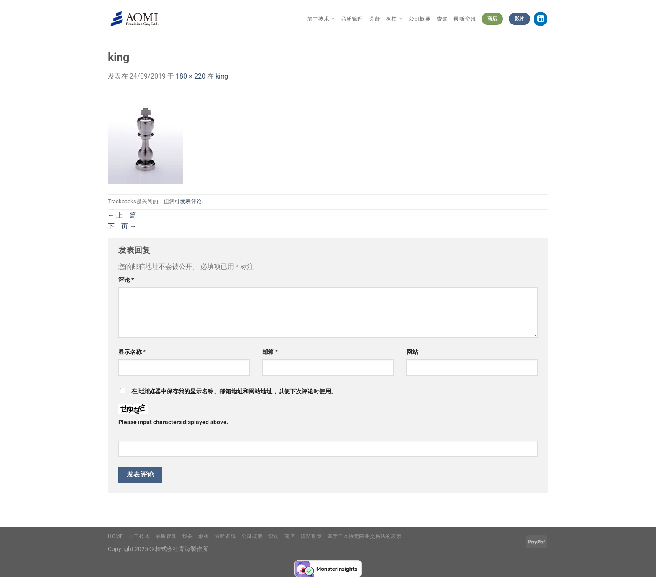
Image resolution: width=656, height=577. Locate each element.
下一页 (122, 226)
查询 (442, 19)
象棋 (394, 19)
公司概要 (420, 19)
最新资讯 (464, 19)
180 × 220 (191, 76)
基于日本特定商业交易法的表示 (365, 536)
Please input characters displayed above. (173, 422)
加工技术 (321, 19)
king (222, 76)
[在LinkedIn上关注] (540, 19)
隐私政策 (311, 536)
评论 (126, 279)
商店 (289, 536)
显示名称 (132, 352)
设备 (374, 19)
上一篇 (122, 215)
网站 (412, 352)
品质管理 (352, 19)
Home (115, 536)
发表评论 (191, 201)
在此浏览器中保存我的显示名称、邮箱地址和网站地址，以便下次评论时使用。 (234, 391)
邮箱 (270, 352)
